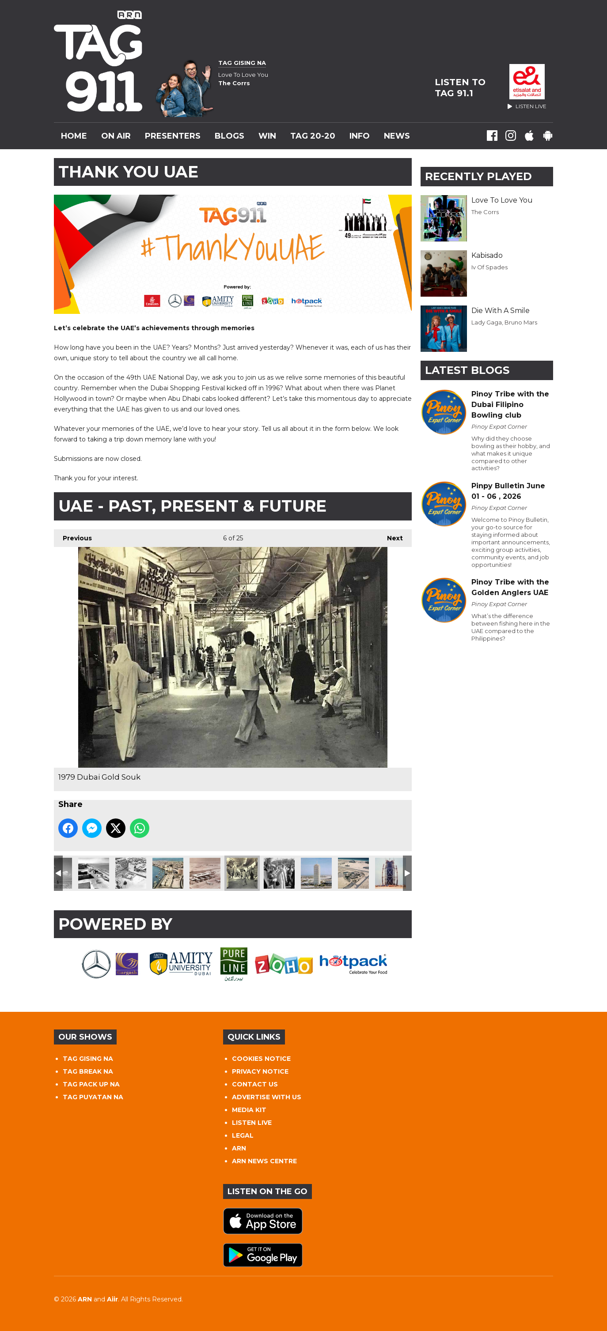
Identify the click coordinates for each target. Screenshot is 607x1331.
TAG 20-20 (312, 136)
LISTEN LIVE (252, 1123)
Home (74, 136)
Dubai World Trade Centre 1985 (316, 873)
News (397, 136)
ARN (239, 1148)
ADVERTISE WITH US (266, 1097)
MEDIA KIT (249, 1110)
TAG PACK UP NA (91, 1084)
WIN (267, 136)
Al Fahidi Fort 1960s (130, 873)
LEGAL (243, 1135)
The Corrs (485, 211)
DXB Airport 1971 (205, 873)
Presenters (173, 136)
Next (390, 535)
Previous (73, 535)
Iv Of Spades (489, 267)
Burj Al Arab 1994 (390, 873)
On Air (116, 136)
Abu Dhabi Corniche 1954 (93, 873)
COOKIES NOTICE (261, 1059)
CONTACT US (255, 1084)
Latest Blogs (467, 370)
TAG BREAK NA (88, 1071)
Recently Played (478, 176)
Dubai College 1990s (353, 873)
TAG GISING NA (88, 1059)
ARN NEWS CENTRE (264, 1161)
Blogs (229, 136)
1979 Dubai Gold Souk (242, 873)
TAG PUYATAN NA (93, 1097)
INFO (359, 136)
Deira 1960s (167, 873)
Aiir (112, 1299)
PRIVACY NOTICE (260, 1071)
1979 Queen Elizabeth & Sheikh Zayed (279, 873)
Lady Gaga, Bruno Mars (504, 322)
